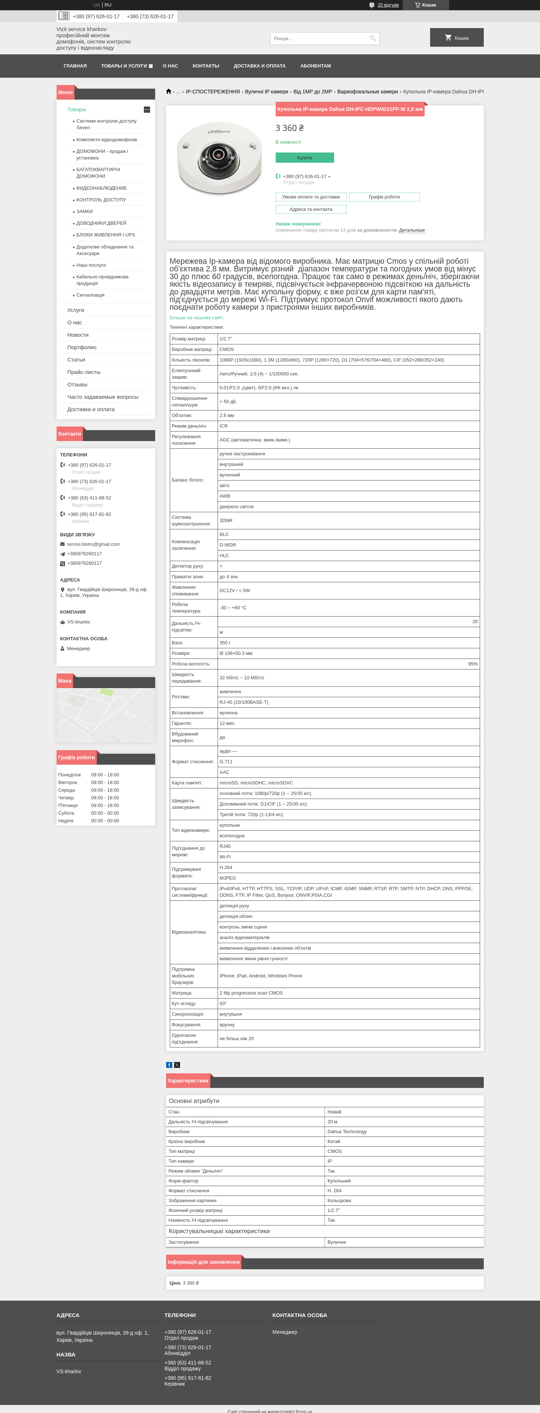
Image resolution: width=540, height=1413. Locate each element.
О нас (170, 66)
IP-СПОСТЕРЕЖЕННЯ (213, 91)
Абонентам (315, 66)
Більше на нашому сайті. (197, 305)
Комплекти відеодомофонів (107, 139)
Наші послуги (91, 265)
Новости (78, 335)
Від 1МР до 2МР (313, 91)
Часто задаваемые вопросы (103, 397)
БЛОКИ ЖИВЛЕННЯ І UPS (106, 235)
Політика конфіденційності (310, 1406)
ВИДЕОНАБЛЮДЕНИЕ (102, 188)
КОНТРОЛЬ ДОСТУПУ (101, 199)
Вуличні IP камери (266, 91)
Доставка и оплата (260, 66)
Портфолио (82, 347)
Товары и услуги (124, 66)
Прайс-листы (84, 372)
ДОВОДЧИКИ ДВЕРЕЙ (102, 223)
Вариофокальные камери (367, 91)
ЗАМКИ (85, 211)
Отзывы (78, 384)
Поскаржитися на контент (253, 1406)
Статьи (76, 359)
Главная (75, 66)
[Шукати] (373, 38)
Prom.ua (304, 1399)
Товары (77, 109)
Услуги (76, 310)
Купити (305, 158)
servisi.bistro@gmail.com (93, 544)
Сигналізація (91, 295)
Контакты (206, 66)
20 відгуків (388, 5)
